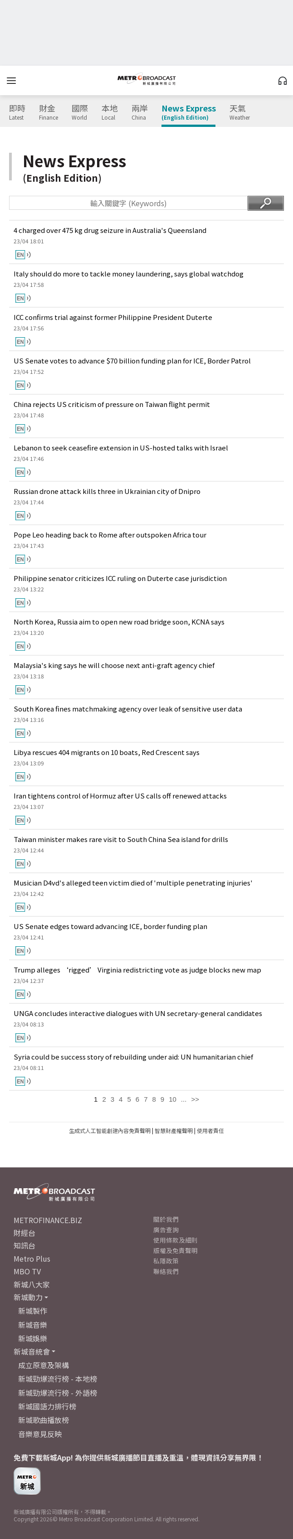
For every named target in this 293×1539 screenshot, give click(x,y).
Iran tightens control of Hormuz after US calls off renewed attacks (120, 795)
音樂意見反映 (40, 1433)
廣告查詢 (166, 1229)
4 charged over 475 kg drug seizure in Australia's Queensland (110, 230)
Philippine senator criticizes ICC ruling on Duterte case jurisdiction (120, 578)
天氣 (240, 112)
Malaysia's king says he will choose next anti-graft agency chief (114, 665)
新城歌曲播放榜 (43, 1419)
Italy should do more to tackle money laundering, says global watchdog (129, 273)
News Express (188, 112)
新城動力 (28, 1297)
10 (172, 1099)
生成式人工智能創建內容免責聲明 (110, 1130)
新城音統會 (32, 1351)
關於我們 (166, 1219)
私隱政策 (166, 1260)
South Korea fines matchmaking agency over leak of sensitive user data (128, 708)
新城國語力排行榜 (47, 1406)
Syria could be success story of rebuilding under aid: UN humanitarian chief (133, 1056)
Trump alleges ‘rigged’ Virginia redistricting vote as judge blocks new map (137, 969)
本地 (110, 112)
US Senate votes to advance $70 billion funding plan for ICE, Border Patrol (132, 360)
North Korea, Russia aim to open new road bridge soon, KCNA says (119, 621)
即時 (17, 112)
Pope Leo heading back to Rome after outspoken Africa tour (110, 534)
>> (195, 1099)
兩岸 (140, 112)
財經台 (24, 1232)
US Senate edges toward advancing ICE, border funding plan (110, 926)
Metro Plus (32, 1258)
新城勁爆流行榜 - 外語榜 (57, 1392)
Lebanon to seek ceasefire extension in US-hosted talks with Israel (121, 447)
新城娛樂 (32, 1338)
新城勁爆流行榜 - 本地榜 (57, 1378)
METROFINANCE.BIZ (48, 1220)
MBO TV (27, 1271)
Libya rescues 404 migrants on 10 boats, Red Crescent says (107, 752)
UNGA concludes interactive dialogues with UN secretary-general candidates (138, 1013)
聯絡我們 (166, 1271)
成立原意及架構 (43, 1365)
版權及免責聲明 (175, 1250)
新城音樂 (32, 1324)
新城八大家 (32, 1284)
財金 (48, 112)
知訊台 (24, 1245)
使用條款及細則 (175, 1239)
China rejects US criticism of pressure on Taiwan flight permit (112, 404)
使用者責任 (210, 1130)
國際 (80, 112)
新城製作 (32, 1310)
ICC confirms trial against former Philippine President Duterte (113, 317)
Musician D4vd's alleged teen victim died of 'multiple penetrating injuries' (133, 882)
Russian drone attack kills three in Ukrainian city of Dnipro (107, 491)
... (184, 1099)
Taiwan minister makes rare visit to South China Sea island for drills (121, 839)
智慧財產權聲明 (174, 1130)
